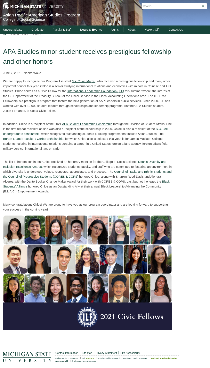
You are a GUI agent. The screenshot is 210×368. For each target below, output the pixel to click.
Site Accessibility (130, 352)
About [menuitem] (132, 29)
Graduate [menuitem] (37, 29)
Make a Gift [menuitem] (152, 29)
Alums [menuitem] (115, 29)
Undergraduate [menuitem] (12, 29)
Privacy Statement (106, 352)
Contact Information (66, 352)
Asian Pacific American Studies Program (78, 17)
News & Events (19, 34)
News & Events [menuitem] (91, 29)
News (35, 34)
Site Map (87, 352)
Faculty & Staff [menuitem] (62, 29)
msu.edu (90, 358)
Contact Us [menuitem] (176, 29)
